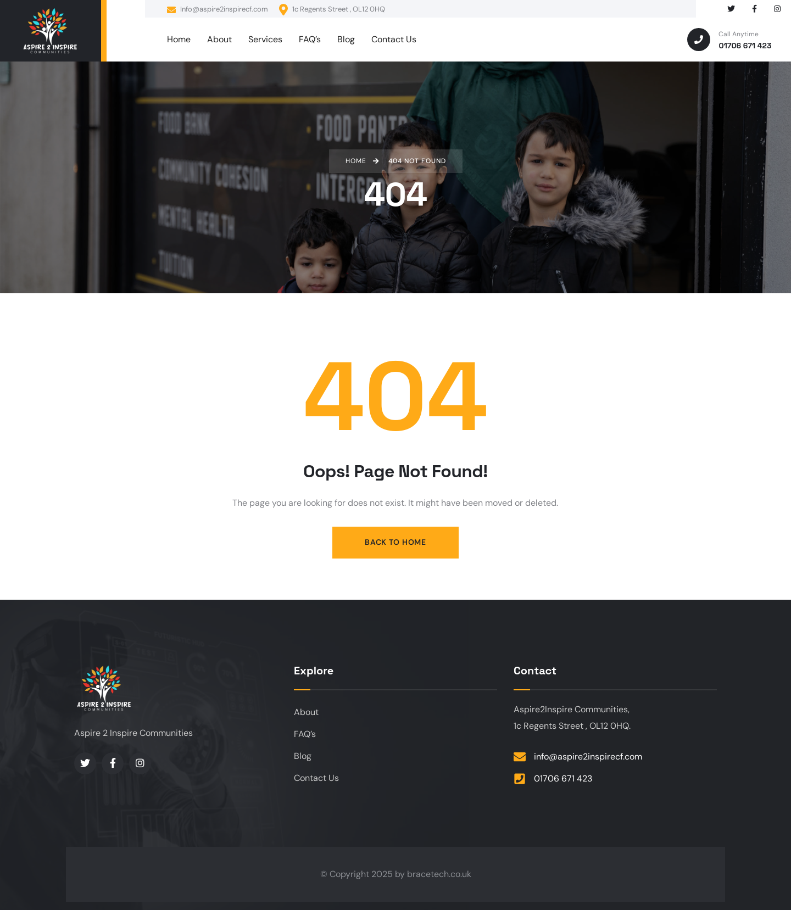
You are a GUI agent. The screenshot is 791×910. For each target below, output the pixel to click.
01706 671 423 (563, 778)
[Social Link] (731, 9)
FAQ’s (305, 734)
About (306, 712)
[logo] (50, 31)
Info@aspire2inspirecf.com (217, 9)
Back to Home (395, 542)
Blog (302, 756)
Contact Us (316, 778)
